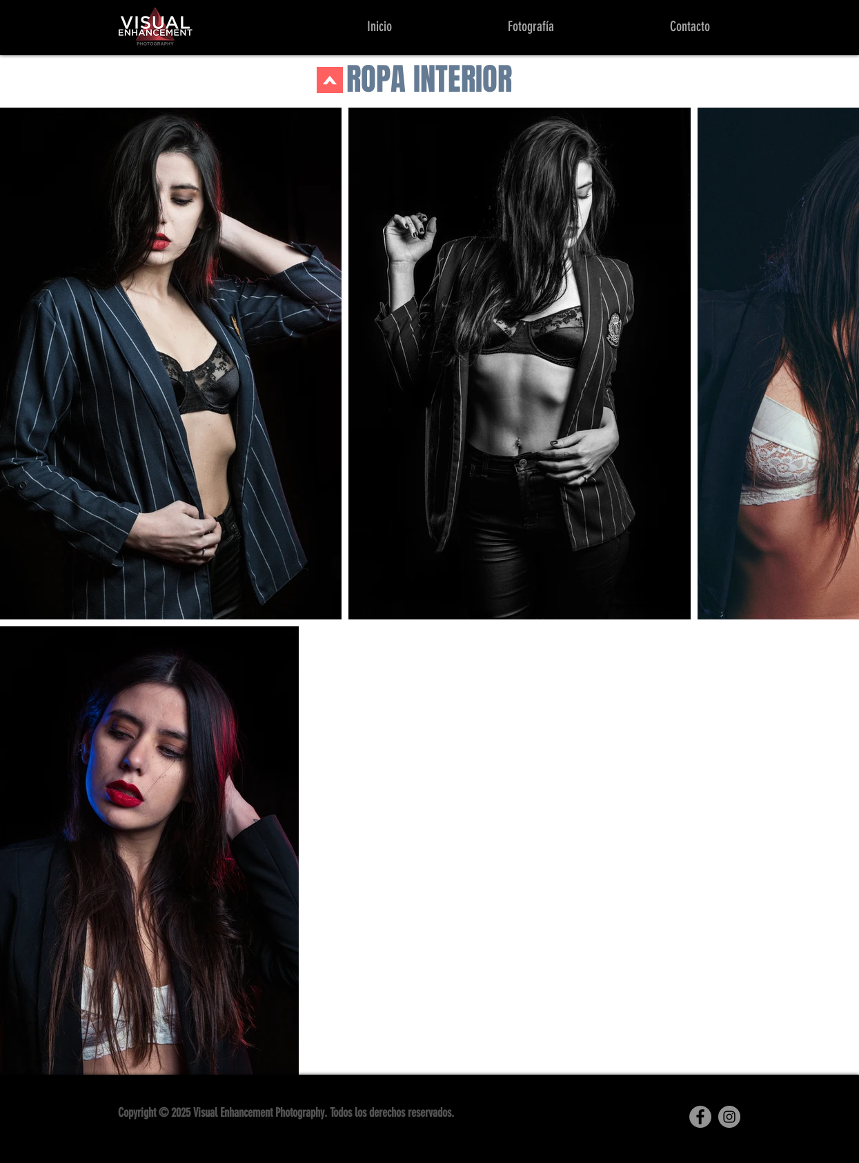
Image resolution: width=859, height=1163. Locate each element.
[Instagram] (729, 1117)
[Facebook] (700, 1117)
